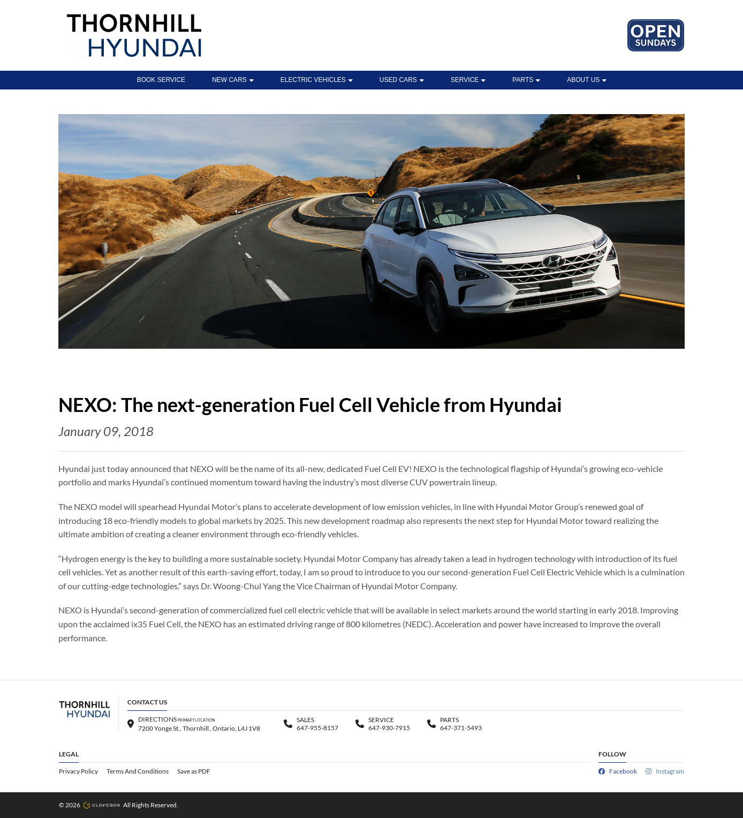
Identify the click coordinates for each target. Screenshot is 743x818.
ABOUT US (586, 80)
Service (468, 80)
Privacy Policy (78, 771)
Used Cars (402, 80)
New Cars (233, 80)
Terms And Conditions (138, 771)
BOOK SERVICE (161, 80)
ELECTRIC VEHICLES (316, 80)
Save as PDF (193, 771)
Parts (526, 80)
